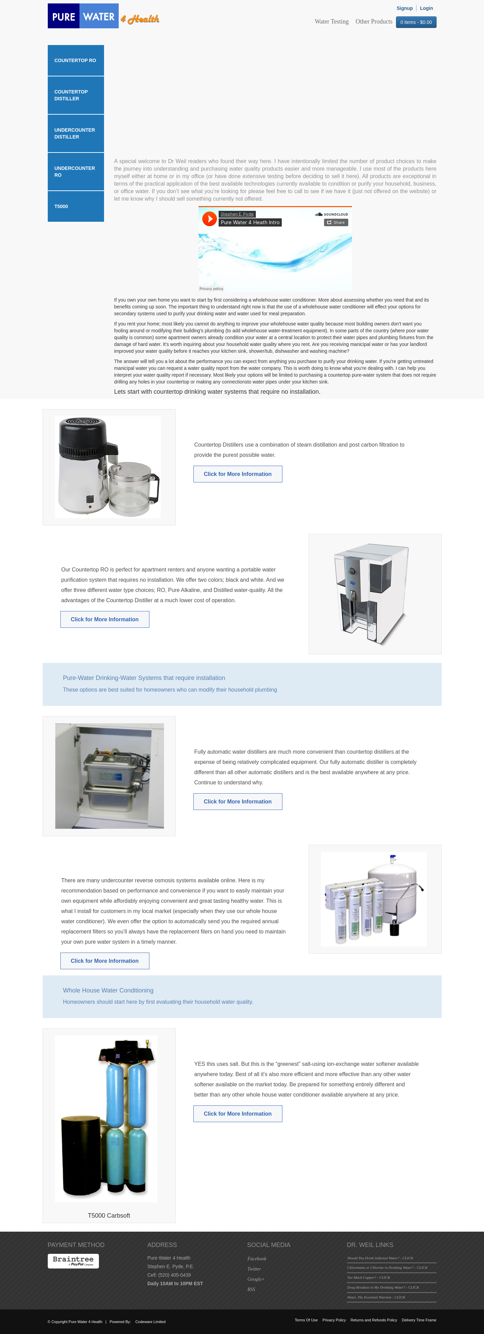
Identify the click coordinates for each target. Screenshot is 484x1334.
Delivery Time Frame (419, 1320)
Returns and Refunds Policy (374, 1320)
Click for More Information (238, 474)
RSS (251, 1289)
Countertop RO (75, 60)
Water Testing (332, 21)
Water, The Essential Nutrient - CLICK (376, 1297)
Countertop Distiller (71, 95)
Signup (405, 8)
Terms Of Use (306, 1320)
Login (426, 8)
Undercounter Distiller (75, 133)
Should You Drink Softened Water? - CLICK (380, 1258)
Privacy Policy (334, 1320)
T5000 (61, 206)
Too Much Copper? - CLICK (368, 1277)
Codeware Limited (150, 1322)
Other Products (373, 21)
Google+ (256, 1279)
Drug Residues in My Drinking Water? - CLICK (383, 1287)
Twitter (254, 1269)
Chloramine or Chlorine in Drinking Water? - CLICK (387, 1267)
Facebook (257, 1258)
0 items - (416, 22)
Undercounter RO (75, 171)
